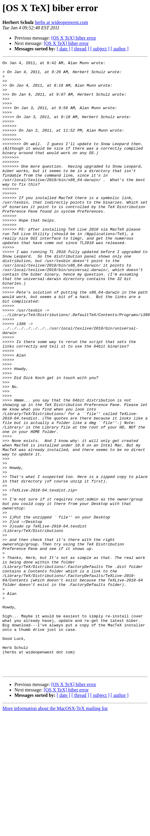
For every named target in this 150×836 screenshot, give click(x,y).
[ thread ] (80, 48)
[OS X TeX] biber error (73, 37)
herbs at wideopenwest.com (61, 22)
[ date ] (63, 48)
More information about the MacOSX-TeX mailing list (55, 830)
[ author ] (120, 48)
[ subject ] (100, 48)
